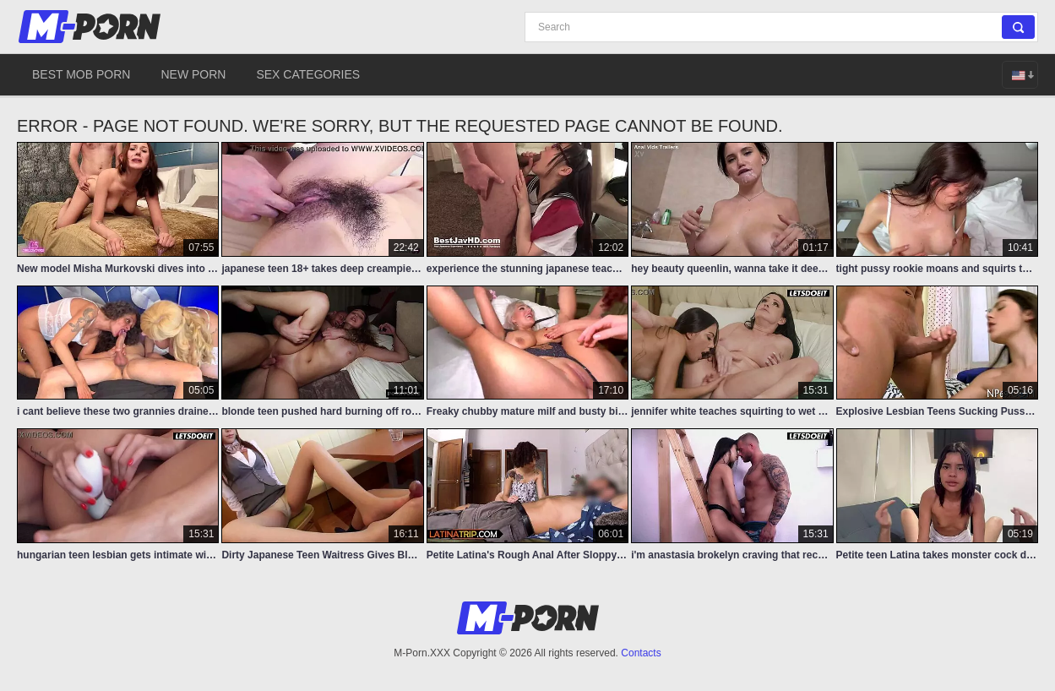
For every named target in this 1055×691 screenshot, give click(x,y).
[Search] (781, 27)
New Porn (193, 74)
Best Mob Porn (81, 74)
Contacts (641, 653)
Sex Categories (308, 74)
